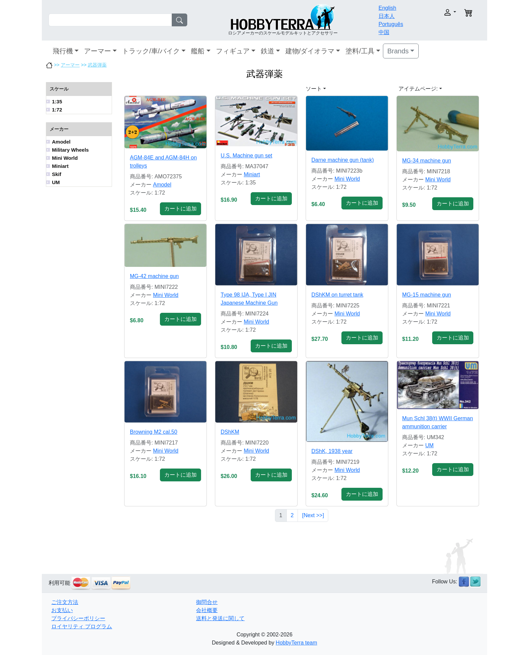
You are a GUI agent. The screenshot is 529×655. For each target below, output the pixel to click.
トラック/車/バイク (151, 51)
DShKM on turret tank (337, 295)
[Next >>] (313, 515)
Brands (398, 51)
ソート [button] (314, 89)
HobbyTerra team (296, 643)
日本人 (387, 16)
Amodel (61, 142)
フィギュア (233, 51)
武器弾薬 (97, 65)
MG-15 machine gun (426, 295)
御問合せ (207, 602)
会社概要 (207, 610)
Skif (56, 174)
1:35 (57, 101)
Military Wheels (70, 150)
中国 (384, 32)
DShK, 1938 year (332, 451)
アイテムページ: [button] (418, 89)
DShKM (230, 432)
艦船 (197, 51)
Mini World (65, 158)
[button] (435, 12)
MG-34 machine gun (426, 160)
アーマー (97, 51)
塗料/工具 (359, 51)
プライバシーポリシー (78, 618)
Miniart (60, 166)
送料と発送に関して (220, 618)
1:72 (57, 109)
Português (391, 24)
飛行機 (63, 51)
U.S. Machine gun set (246, 155)
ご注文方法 (64, 602)
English (387, 8)
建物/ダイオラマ (310, 51)
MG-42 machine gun (154, 276)
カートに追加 (180, 208)
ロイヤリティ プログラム (81, 626)
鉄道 (267, 51)
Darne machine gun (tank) (342, 160)
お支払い (62, 610)
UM (56, 182)
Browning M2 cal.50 (153, 432)
